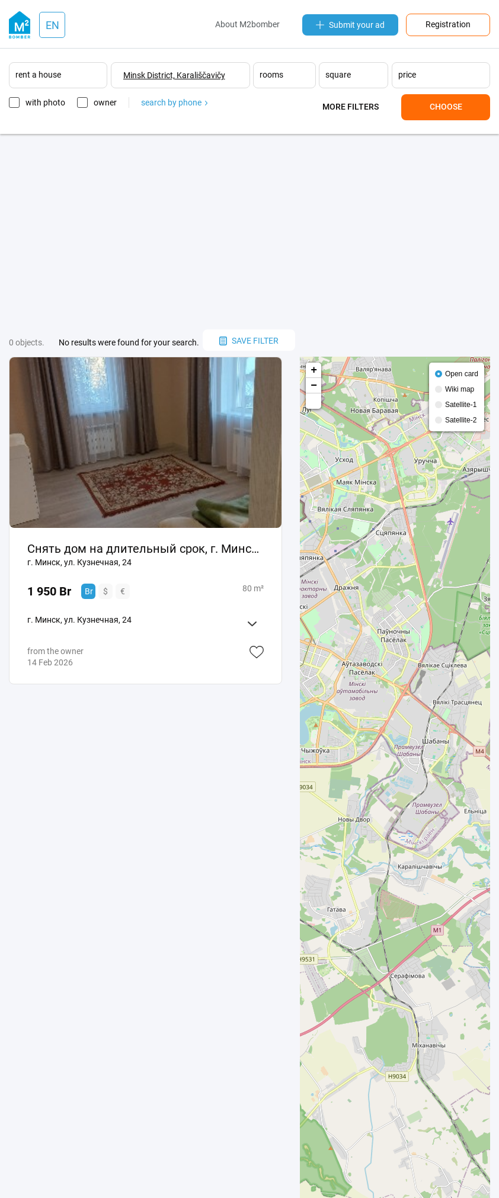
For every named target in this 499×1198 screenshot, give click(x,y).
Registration (448, 24)
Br (89, 591)
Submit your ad (350, 25)
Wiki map (459, 389)
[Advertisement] (249, 232)
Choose (446, 106)
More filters (350, 106)
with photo (45, 102)
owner (105, 102)
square (338, 74)
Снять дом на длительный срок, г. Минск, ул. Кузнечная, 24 (145, 549)
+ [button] (314, 370)
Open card (461, 374)
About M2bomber (247, 24)
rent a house (38, 74)
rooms (271, 74)
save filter (249, 340)
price (407, 74)
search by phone (174, 102)
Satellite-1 (460, 405)
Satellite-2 (460, 420)
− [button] (314, 386)
